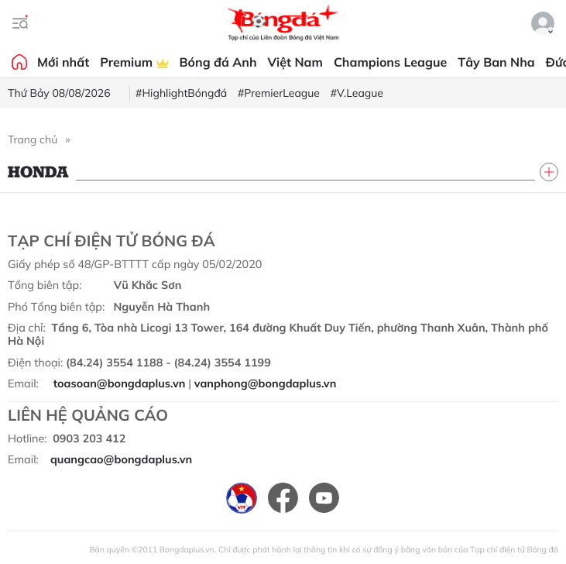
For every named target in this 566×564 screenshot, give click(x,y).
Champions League (390, 62)
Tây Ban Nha (496, 62)
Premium (134, 62)
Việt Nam (295, 62)
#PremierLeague (279, 93)
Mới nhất (63, 62)
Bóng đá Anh (218, 62)
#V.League (357, 93)
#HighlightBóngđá (181, 93)
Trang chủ (32, 139)
